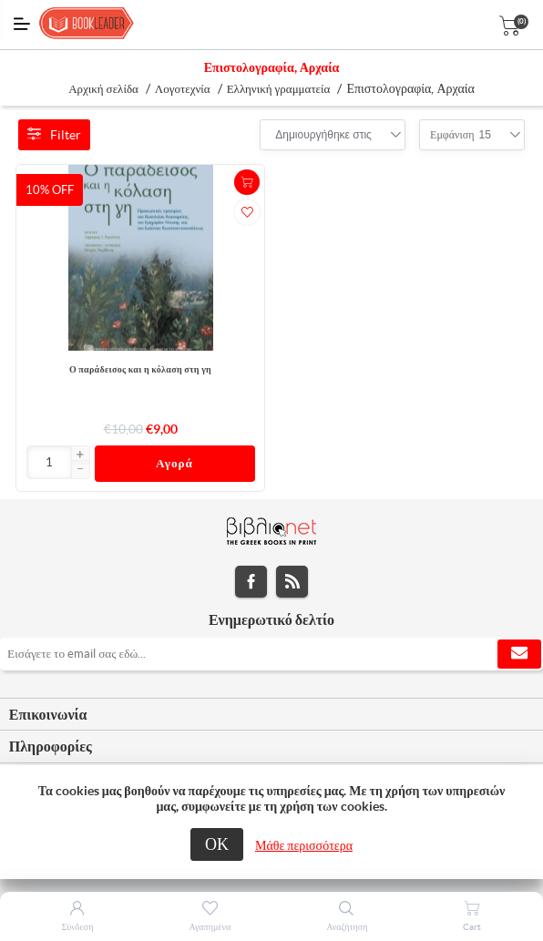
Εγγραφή (519, 654)
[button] (80, 455)
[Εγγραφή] (271, 654)
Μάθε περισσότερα (304, 845)
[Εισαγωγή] (49, 462)
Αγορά (174, 463)
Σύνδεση (78, 927)
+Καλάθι (247, 182)
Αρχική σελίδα (103, 89)
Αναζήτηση (346, 927)
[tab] (271, 715)
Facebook (251, 582)
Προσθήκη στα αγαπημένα (247, 212)
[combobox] (323, 134)
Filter (54, 135)
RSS (292, 582)
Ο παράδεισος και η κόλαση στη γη (140, 369)
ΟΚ (217, 844)
